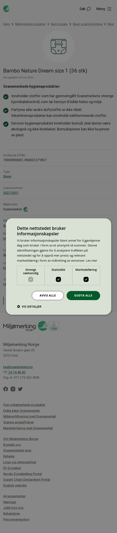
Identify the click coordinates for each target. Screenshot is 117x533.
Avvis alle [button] (47, 295)
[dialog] (58, 266)
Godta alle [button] (83, 295)
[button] (29, 306)
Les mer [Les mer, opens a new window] (91, 260)
